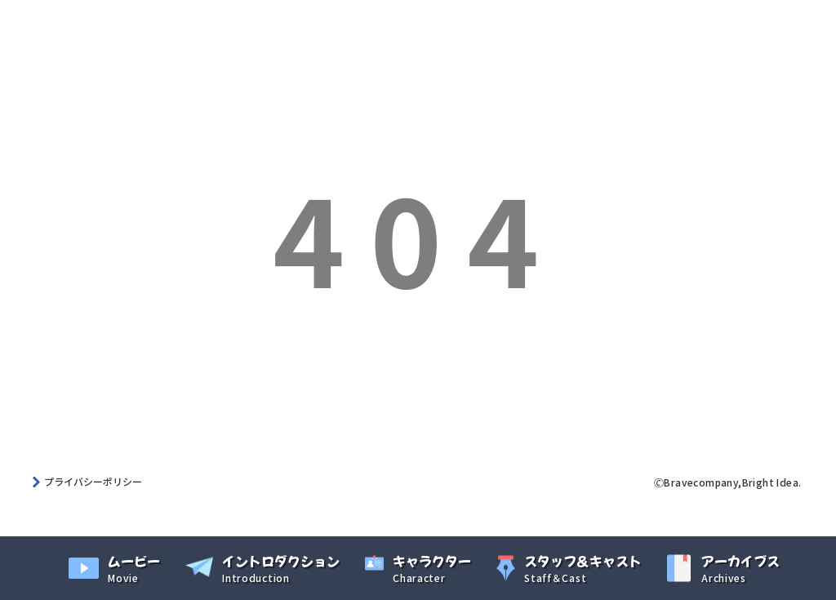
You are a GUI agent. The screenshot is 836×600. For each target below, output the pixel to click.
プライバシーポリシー (93, 481)
